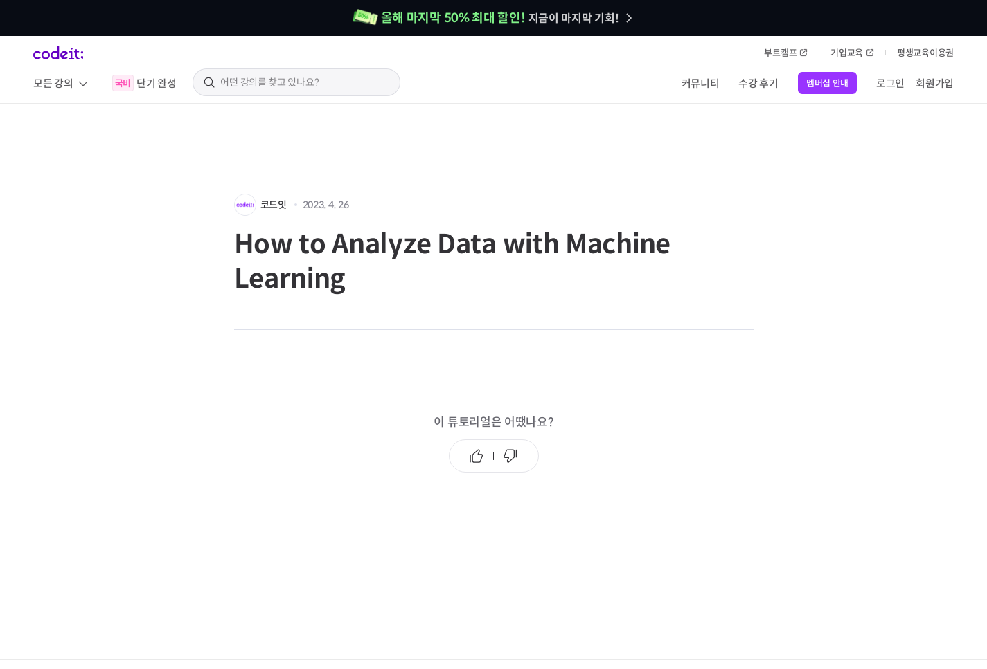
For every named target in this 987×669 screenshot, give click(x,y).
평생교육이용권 (925, 53)
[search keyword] (304, 82)
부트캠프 (786, 53)
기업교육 (852, 53)
